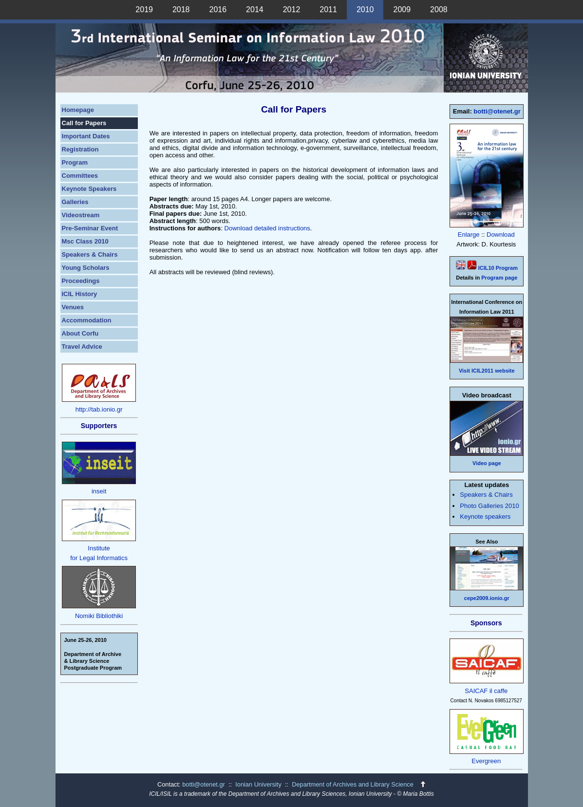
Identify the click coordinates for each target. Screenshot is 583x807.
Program (75, 162)
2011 (328, 9)
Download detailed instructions (267, 228)
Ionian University (258, 784)
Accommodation (87, 320)
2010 (365, 9)
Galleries (75, 202)
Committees (80, 175)
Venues (73, 307)
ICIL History (79, 294)
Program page (499, 278)
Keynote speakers (485, 516)
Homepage (78, 109)
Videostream (81, 215)
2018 (181, 9)
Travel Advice (82, 346)
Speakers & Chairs (90, 254)
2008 (439, 9)
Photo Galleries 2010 (489, 505)
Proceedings (81, 280)
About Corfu (80, 333)
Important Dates (86, 136)
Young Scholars (86, 267)
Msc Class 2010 (85, 241)
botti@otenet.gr (496, 111)
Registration (80, 149)
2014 (254, 9)
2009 (402, 9)
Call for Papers (84, 123)
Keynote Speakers (89, 188)
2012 (292, 9)
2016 (218, 9)
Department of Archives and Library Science (353, 784)
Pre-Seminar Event (90, 228)
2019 (144, 9)
